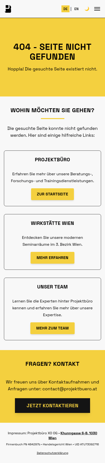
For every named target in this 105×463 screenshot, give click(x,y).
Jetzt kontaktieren (53, 405)
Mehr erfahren (52, 257)
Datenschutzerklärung (52, 453)
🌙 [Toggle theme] (86, 8)
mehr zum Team (52, 328)
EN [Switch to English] (76, 9)
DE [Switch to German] (65, 9)
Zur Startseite (52, 194)
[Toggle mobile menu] (97, 9)
